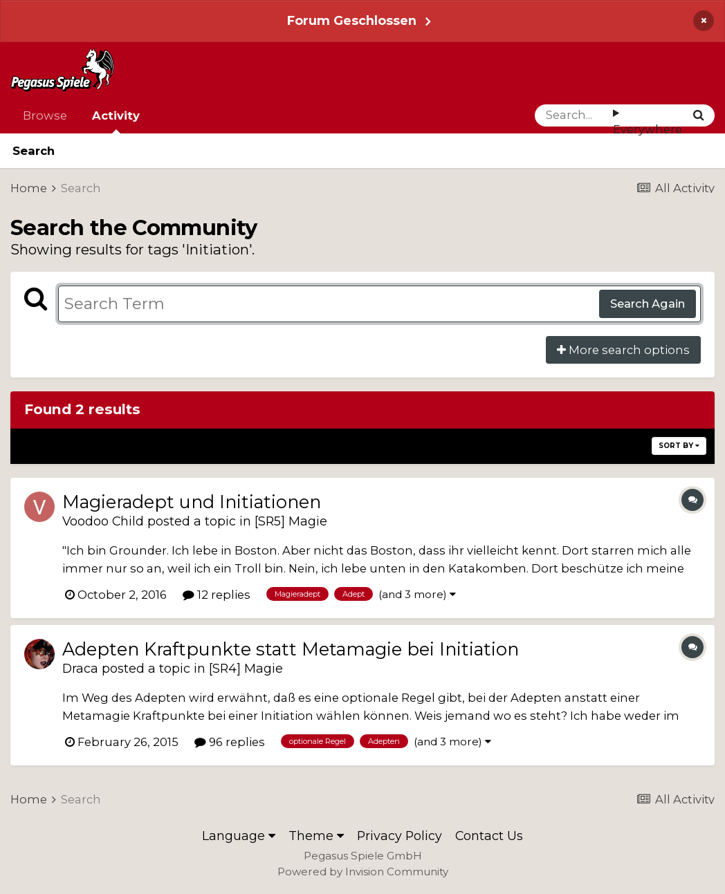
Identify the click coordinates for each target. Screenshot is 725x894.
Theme (316, 835)
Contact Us (489, 835)
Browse (45, 115)
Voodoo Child (103, 521)
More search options (623, 350)
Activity (116, 121)
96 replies (229, 742)
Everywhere (647, 129)
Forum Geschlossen (351, 20)
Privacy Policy (399, 835)
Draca (80, 668)
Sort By (679, 445)
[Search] (574, 115)
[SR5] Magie (291, 521)
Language (238, 835)
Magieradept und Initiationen (191, 501)
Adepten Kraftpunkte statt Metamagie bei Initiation (290, 649)
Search (33, 151)
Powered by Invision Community (362, 871)
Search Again (647, 303)
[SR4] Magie (246, 668)
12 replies (216, 595)
